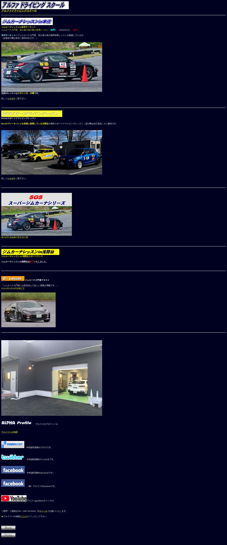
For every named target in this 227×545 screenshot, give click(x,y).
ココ (11, 178)
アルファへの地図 (9, 432)
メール (44, 511)
